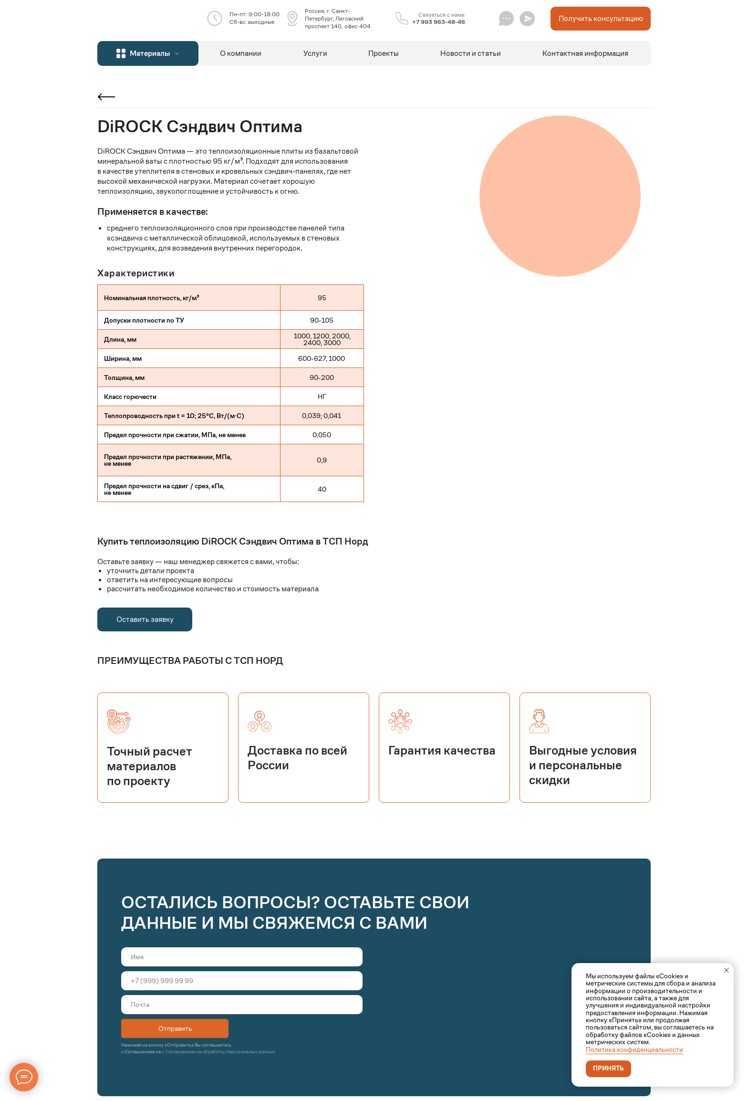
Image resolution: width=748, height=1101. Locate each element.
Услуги (315, 53)
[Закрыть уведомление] (726, 970)
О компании (240, 53)
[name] (242, 956)
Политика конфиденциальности (634, 1049)
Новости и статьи (470, 53)
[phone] (242, 980)
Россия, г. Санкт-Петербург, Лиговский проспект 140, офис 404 (338, 18)
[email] (242, 1004)
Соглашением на (143, 1052)
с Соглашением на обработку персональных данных (218, 1052)
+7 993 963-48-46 (438, 21)
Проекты (383, 53)
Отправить (175, 1028)
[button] (527, 18)
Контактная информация (585, 53)
